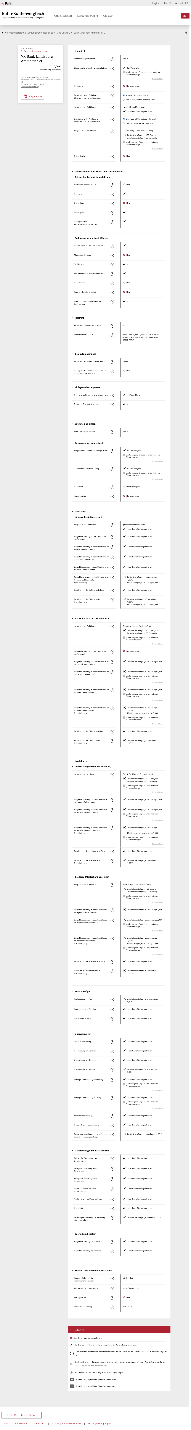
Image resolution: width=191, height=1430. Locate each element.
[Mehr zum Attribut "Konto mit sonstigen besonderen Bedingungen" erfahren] (112, 302)
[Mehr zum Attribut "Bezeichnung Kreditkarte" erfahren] (112, 119)
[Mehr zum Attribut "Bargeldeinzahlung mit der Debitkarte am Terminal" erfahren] (112, 537)
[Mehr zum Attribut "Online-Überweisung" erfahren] (112, 1042)
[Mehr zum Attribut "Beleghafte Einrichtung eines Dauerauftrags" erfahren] (112, 1159)
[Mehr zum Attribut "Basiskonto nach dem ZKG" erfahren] (112, 185)
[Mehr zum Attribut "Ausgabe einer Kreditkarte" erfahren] (112, 131)
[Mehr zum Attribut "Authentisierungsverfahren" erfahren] (112, 222)
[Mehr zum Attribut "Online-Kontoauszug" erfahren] (112, 1019)
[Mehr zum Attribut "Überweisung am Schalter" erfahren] (112, 1051)
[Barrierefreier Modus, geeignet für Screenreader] (175, 3)
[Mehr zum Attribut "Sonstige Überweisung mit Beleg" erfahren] (112, 1098)
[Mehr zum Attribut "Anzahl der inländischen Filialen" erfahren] (112, 326)
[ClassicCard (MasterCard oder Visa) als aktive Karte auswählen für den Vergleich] (124, 119)
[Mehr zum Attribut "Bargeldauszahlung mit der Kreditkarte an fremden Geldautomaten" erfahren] (112, 810)
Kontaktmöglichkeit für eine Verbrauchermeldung (32, 85)
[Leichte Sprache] (181, 3)
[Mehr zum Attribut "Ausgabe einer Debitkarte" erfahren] (112, 107)
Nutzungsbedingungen (99, 1423)
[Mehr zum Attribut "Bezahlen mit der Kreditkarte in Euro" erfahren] (112, 851)
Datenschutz (39, 1423)
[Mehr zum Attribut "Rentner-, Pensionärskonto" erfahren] (112, 292)
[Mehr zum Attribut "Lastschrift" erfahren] (112, 1208)
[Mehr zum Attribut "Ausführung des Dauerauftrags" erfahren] (112, 1199)
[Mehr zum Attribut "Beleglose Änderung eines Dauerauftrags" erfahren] (112, 1189)
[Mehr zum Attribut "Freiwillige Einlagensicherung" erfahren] (112, 404)
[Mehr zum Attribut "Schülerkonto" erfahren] (112, 265)
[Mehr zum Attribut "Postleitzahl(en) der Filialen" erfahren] (112, 335)
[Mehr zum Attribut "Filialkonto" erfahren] (112, 194)
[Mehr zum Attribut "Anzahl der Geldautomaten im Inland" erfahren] (112, 362)
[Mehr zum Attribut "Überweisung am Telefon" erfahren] (112, 1070)
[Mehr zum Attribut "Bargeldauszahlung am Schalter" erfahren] (112, 1251)
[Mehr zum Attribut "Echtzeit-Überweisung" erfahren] (112, 1116)
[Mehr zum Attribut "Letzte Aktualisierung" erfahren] (112, 1307)
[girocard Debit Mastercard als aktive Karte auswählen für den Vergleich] (124, 95)
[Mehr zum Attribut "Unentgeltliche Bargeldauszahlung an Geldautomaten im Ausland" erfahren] (112, 371)
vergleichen (33, 96)
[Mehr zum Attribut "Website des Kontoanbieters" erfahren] (112, 1289)
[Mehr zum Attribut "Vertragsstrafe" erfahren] (112, 1298)
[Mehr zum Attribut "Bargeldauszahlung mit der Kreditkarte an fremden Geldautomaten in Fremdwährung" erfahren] (112, 828)
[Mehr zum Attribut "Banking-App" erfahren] (112, 213)
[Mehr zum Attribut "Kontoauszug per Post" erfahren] (112, 999)
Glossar (108, 15)
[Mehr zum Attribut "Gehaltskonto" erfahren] (112, 283)
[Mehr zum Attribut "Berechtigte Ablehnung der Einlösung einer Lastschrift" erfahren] (112, 1218)
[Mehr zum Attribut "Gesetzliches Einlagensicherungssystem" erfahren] (112, 395)
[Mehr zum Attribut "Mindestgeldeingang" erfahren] (112, 255)
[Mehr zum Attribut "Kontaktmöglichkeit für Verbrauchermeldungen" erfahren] (112, 1278)
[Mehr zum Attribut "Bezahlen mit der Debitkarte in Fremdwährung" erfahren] (112, 600)
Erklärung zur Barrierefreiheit (66, 1423)
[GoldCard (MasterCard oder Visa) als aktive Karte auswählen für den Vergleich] (124, 123)
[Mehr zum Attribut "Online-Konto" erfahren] (112, 156)
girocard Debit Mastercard (137, 95)
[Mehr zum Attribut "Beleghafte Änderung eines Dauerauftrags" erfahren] (112, 1179)
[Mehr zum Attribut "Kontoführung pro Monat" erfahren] (112, 59)
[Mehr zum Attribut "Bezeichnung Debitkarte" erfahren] (112, 96)
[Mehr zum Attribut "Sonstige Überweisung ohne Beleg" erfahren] (112, 1080)
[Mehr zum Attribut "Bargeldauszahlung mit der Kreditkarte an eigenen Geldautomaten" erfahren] (112, 800)
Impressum (21, 1423)
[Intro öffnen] (186, 3)
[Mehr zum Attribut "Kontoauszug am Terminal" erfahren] (112, 1009)
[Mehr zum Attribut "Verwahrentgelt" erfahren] (112, 496)
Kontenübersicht (87, 15)
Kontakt (5, 1423)
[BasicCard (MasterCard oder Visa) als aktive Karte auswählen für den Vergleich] (124, 100)
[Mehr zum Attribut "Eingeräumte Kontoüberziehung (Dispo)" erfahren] (112, 68)
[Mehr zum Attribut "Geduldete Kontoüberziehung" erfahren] (112, 469)
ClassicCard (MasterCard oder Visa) (141, 119)
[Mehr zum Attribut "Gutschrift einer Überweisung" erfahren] (112, 1125)
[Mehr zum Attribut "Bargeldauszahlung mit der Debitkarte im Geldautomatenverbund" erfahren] (112, 557)
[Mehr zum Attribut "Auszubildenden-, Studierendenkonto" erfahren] (112, 274)
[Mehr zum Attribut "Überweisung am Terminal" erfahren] (112, 1060)
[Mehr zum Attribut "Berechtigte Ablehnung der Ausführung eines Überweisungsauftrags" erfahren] (112, 1134)
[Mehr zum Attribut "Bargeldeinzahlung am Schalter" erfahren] (112, 1242)
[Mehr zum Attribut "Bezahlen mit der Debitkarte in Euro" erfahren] (112, 590)
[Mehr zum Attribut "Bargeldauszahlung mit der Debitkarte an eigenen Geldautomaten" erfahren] (112, 547)
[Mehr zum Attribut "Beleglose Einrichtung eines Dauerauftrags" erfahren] (112, 1169)
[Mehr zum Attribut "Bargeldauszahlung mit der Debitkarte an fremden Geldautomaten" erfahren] (112, 567)
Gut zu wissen (63, 15)
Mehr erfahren (157, 79)
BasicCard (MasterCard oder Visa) (140, 99)
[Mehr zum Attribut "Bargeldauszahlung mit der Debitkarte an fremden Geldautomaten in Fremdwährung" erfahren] (112, 577)
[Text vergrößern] (170, 3)
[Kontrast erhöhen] (165, 3)
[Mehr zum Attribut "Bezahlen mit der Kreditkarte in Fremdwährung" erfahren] (112, 861)
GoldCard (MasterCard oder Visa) (140, 123)
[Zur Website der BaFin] (7, 3)
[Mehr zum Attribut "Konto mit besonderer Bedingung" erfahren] (112, 246)
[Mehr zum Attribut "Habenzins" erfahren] (112, 86)
